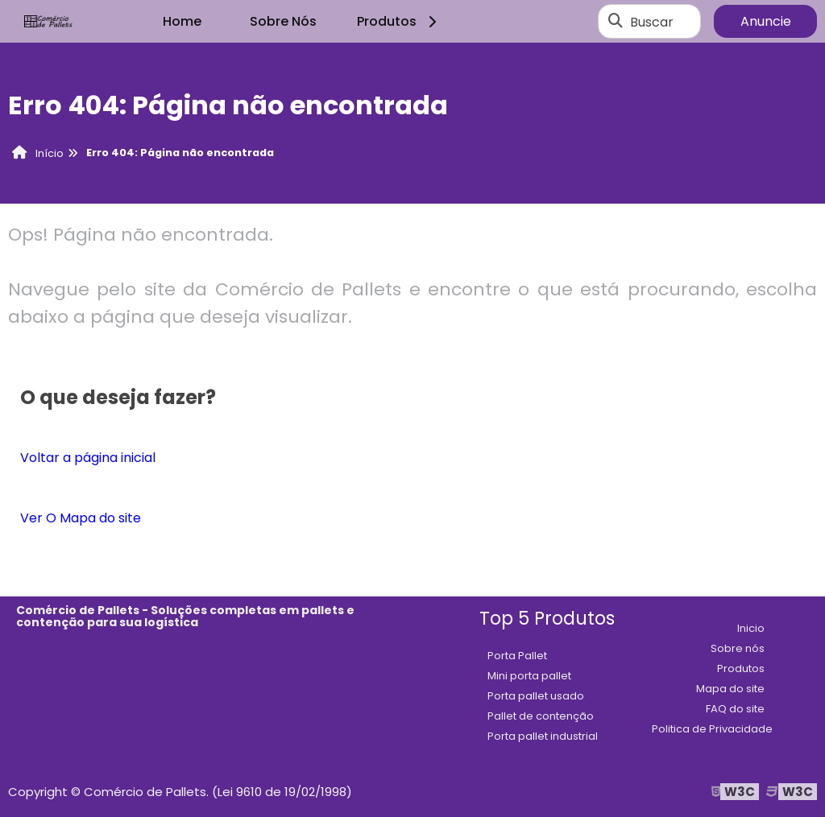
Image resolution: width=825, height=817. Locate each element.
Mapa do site (730, 688)
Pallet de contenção (540, 716)
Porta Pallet (517, 655)
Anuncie (765, 21)
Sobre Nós (283, 21)
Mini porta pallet (529, 675)
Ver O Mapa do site (80, 518)
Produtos (399, 21)
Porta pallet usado (535, 696)
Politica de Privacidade (712, 729)
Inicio (751, 628)
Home (182, 21)
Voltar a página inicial (87, 457)
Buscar (652, 21)
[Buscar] (615, 21)
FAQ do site (735, 708)
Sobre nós (738, 648)
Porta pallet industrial (542, 736)
